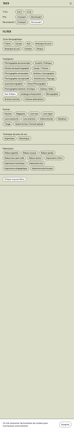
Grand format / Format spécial (29, 124)
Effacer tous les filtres (14, 179)
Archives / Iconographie (43, 73)
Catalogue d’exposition (30, 94)
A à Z (19, 11)
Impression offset (54, 158)
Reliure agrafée (11, 153)
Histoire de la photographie (17, 68)
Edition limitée (46, 119)
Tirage (7, 124)
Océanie (28, 48)
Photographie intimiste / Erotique (20, 89)
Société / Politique (43, 63)
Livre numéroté (11, 119)
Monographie (52, 94)
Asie (28, 43)
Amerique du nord (43, 43)
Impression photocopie (42, 168)
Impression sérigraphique (16, 168)
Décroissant (36, 17)
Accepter (65, 424)
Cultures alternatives (34, 99)
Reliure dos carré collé (14, 158)
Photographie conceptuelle (17, 78)
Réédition (62, 119)
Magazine (20, 113)
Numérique (24, 138)
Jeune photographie (14, 83)
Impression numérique (15, 163)
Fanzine (8, 113)
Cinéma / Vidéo (47, 89)
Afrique (40, 48)
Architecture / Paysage (44, 78)
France (8, 43)
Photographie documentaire (17, 63)
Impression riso (36, 163)
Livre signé (48, 113)
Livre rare (34, 113)
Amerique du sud (12, 48)
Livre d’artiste (29, 119)
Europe (19, 43)
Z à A (29, 11)
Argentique (10, 138)
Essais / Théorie (41, 68)
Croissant (21, 17)
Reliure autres (35, 158)
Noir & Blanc (10, 94)
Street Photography (36, 83)
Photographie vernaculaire (17, 73)
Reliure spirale (47, 153)
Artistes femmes (12, 99)
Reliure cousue (29, 153)
